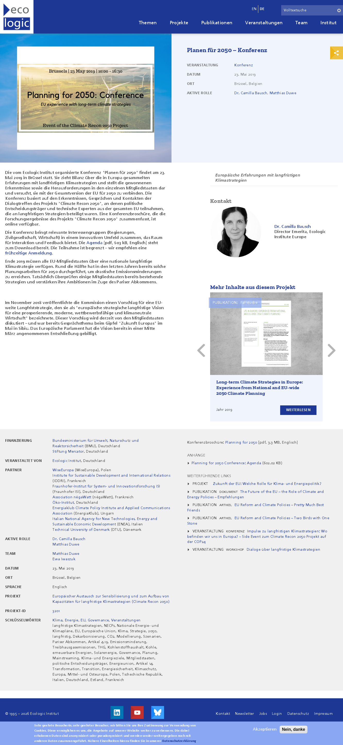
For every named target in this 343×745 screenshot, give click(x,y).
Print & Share (336, 52)
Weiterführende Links (209, 476)
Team (301, 23)
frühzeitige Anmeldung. (29, 253)
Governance (98, 620)
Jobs (263, 714)
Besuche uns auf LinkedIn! (116, 712)
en (254, 9)
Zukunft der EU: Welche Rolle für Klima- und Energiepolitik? (267, 484)
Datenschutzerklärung (179, 741)
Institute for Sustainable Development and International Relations (111, 475)
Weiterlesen (298, 410)
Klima (58, 620)
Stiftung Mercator (68, 451)
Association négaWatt (72, 497)
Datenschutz (298, 714)
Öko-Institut (63, 502)
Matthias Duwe (283, 93)
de (262, 9)
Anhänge (196, 455)
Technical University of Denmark (81, 530)
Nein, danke (293, 729)
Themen (148, 23)
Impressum (323, 714)
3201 (56, 611)
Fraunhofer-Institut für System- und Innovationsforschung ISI (106, 486)
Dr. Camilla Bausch (250, 93)
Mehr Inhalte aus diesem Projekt (252, 287)
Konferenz (243, 65)
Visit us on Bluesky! (157, 712)
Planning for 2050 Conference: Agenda (226, 463)
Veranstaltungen (263, 23)
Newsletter (244, 714)
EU (83, 620)
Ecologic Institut (67, 461)
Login (277, 714)
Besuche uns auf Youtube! (137, 712)
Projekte (179, 23)
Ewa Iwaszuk (64, 559)
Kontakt (223, 714)
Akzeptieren (265, 729)
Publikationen (216, 23)
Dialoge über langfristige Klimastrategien (283, 549)
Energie (72, 620)
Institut (328, 23)
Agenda (94, 243)
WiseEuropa (63, 470)
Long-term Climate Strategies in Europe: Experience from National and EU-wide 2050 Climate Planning (259, 387)
